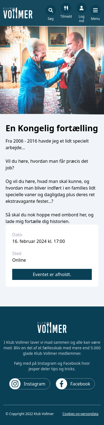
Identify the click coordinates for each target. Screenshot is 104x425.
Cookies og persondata (80, 414)
